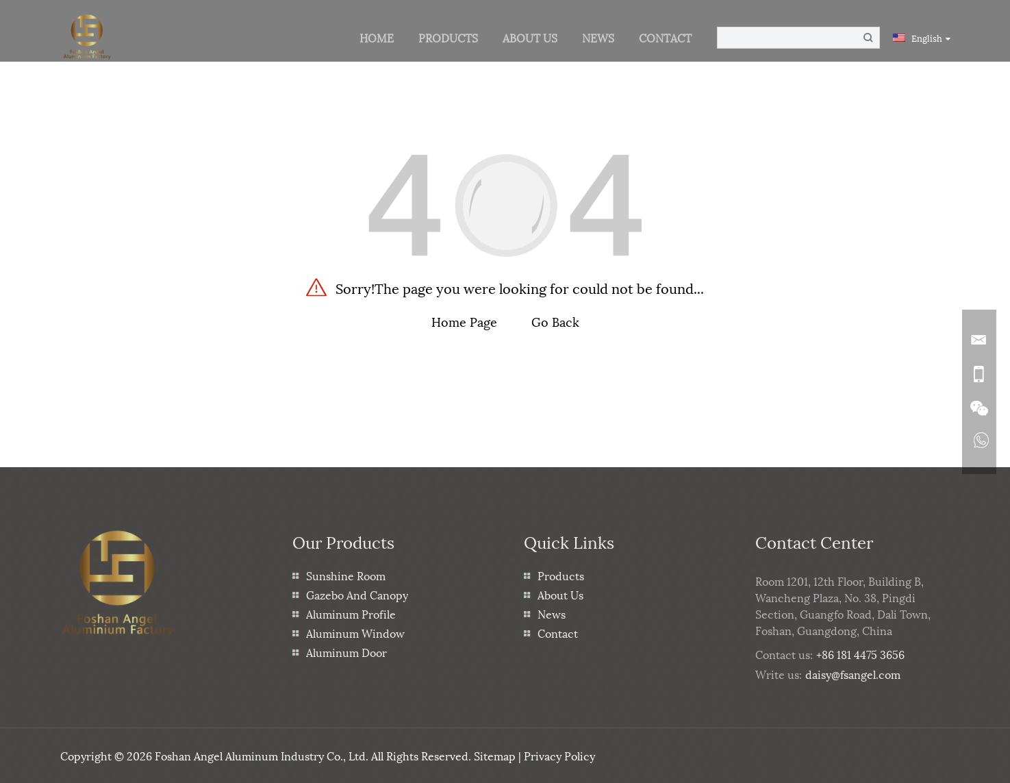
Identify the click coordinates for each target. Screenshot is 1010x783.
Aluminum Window (355, 632)
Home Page (464, 321)
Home (376, 37)
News (598, 37)
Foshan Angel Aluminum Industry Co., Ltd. (261, 755)
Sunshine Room (346, 575)
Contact (665, 37)
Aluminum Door (346, 651)
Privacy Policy (559, 755)
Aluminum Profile (351, 613)
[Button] (868, 37)
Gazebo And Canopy (357, 594)
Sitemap (495, 755)
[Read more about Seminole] (979, 443)
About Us (530, 37)
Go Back (555, 321)
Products (448, 37)
